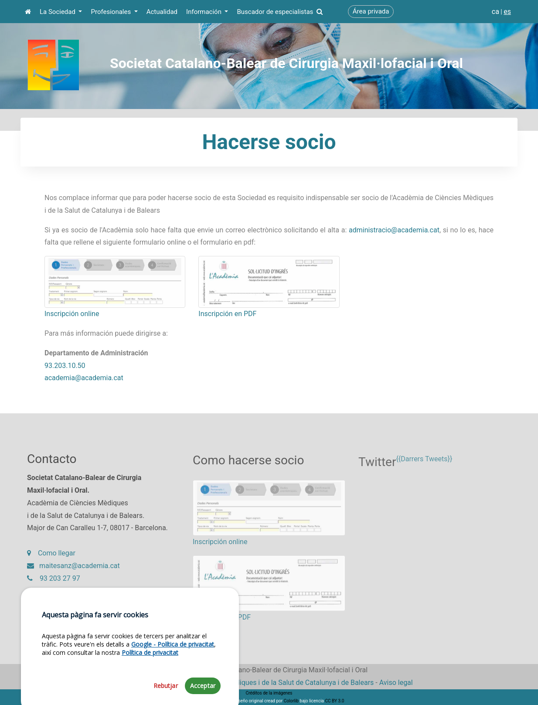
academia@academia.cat (83, 378)
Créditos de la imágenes (268, 693)
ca (495, 11)
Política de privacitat (150, 689)
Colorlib (291, 700)
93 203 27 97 (53, 582)
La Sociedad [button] (58, 12)
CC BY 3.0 (334, 700)
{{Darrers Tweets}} (424, 466)
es (507, 11)
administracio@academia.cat (394, 230)
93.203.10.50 (64, 365)
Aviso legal (396, 682)
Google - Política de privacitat (172, 681)
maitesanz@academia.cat (73, 569)
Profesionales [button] (111, 12)
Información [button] (204, 12)
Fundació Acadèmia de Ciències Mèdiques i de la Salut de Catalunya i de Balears (249, 682)
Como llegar (51, 557)
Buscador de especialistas (279, 12)
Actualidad (161, 12)
